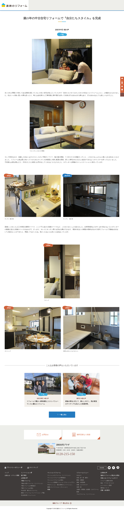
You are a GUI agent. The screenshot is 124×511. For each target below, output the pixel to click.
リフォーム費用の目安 (107, 480)
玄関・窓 (79, 487)
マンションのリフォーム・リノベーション (59, 475)
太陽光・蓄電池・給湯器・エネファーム (88, 489)
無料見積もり (122, 88)
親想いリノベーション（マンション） (57, 487)
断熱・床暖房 (80, 480)
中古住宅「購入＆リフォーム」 (29, 490)
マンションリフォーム (60, 7)
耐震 (78, 491)
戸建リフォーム (50, 7)
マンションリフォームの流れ (55, 480)
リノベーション (36, 7)
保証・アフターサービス (107, 483)
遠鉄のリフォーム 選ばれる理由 (110, 475)
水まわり (79, 475)
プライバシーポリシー (13, 467)
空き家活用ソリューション (28, 495)
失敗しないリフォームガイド (103, 7)
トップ (7, 472)
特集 (68, 7)
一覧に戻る (62, 414)
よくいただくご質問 (106, 485)
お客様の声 (84, 7)
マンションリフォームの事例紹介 (56, 477)
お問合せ (122, 80)
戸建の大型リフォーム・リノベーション (32, 483)
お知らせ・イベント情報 (12, 475)
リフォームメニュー (76, 7)
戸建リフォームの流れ (27, 488)
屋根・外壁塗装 (81, 482)
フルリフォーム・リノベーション (86, 494)
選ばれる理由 (91, 7)
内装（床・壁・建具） (83, 477)
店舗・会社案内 (116, 7)
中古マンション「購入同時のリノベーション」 (60, 484)
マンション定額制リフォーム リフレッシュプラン (61, 482)
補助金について (105, 488)
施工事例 (43, 7)
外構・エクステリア (82, 484)
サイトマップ (33, 467)
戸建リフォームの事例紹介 (28, 485)
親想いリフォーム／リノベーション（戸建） (33, 493)
